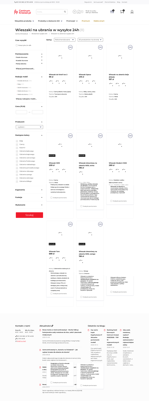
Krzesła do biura (22, 81)
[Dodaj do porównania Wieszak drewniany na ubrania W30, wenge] (81, 385)
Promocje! (70, 21)
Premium (86, 21)
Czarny (20, 144)
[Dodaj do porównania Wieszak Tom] (51, 382)
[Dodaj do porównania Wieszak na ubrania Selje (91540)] (111, 201)
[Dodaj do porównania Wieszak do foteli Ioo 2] (51, 197)
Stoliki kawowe (22, 87)
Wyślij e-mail (21, 341)
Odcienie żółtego (24, 181)
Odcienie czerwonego (25, 158)
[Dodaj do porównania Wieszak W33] (51, 293)
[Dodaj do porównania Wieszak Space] (81, 206)
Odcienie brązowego (25, 154)
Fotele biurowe (21, 57)
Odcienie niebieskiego (25, 165)
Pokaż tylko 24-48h (23, 45)
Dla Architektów (110, 2)
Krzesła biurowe (22, 60)
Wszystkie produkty (23, 21)
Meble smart (99, 21)
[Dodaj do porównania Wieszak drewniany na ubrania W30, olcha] (81, 297)
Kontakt (124, 2)
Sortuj (49, 40)
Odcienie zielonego (24, 178)
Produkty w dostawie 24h (49, 21)
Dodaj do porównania (60, 197)
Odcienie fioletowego (25, 161)
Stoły (19, 84)
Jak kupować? (98, 2)
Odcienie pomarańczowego (27, 168)
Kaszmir (20, 148)
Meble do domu (23, 94)
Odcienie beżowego (25, 151)
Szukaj (29, 215)
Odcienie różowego (25, 171)
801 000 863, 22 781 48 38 (23, 2)
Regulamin (88, 2)
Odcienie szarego (24, 175)
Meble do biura (22, 91)
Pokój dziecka (21, 64)
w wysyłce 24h (39, 34)
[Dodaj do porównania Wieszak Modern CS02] (111, 292)
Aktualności (46, 326)
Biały (19, 141)
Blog (118, 2)
